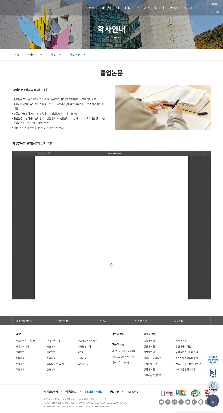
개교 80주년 (132, 391)
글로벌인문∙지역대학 (25, 340)
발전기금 (114, 391)
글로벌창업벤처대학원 (186, 352)
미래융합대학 (84, 346)
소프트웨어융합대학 (56, 363)
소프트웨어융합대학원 (186, 358)
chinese (215, 11)
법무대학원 (181, 340)
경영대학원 (149, 346)
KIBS (80, 352)
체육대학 (50, 352)
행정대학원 (149, 352)
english (215, 3)
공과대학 (19, 363)
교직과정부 (83, 363)
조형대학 (19, 369)
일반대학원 (118, 334)
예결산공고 (71, 391)
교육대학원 (149, 340)
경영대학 (50, 358)
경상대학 (19, 358)
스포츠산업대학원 (153, 375)
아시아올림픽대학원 (185, 369)
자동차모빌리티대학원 (123, 356)
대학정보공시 (51, 391)
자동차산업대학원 (153, 358)
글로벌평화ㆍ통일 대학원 (188, 363)
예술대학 (50, 346)
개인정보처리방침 (93, 391)
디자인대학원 (150, 363)
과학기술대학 (53, 340)
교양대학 (81, 358)
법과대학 (19, 352)
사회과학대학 (22, 346)
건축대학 (50, 369)
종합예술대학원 (183, 346)
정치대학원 (149, 369)
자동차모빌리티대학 (87, 340)
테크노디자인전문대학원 (124, 351)
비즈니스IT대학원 (121, 362)
